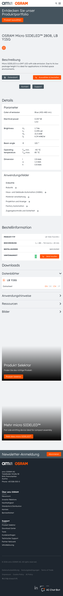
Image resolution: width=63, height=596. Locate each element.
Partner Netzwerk (9, 542)
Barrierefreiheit (8, 513)
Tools (4, 532)
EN (46, 286)
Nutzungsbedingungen (30, 570)
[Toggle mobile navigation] (59, 3)
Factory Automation (15, 206)
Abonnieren (54, 454)
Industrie (10, 183)
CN (54, 286)
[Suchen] (56, 3)
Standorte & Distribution (11, 506)
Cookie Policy (18, 574)
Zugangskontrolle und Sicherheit (20, 210)
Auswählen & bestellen (47, 77)
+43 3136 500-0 (14, 481)
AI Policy (29, 574)
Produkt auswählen (12, 20)
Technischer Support (10, 538)
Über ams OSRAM (10, 492)
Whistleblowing (8, 545)
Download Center (9, 528)
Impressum (6, 574)
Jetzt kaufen (49, 256)
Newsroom (6, 496)
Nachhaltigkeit (8, 503)
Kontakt (24, 86)
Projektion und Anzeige (16, 201)
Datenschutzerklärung (10, 570)
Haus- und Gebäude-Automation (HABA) (24, 192)
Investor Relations (9, 499)
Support (38, 86)
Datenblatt (11, 77)
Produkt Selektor (13, 376)
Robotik (9, 187)
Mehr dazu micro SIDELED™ (18, 436)
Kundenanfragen (8, 535)
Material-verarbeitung (16, 196)
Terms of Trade (47, 570)
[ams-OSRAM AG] (15, 3)
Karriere (5, 509)
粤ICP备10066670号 (10, 579)
